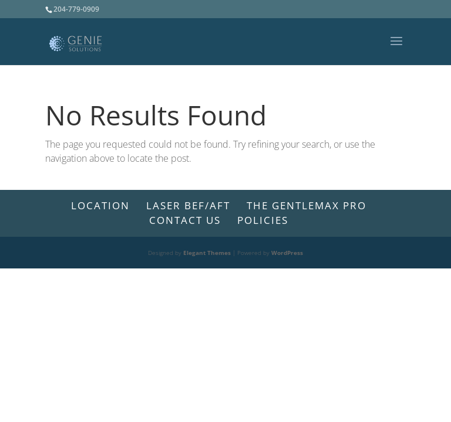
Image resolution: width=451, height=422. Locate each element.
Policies (262, 220)
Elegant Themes (207, 253)
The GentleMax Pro (306, 205)
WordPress (287, 253)
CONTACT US (185, 220)
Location (100, 205)
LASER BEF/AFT (188, 205)
